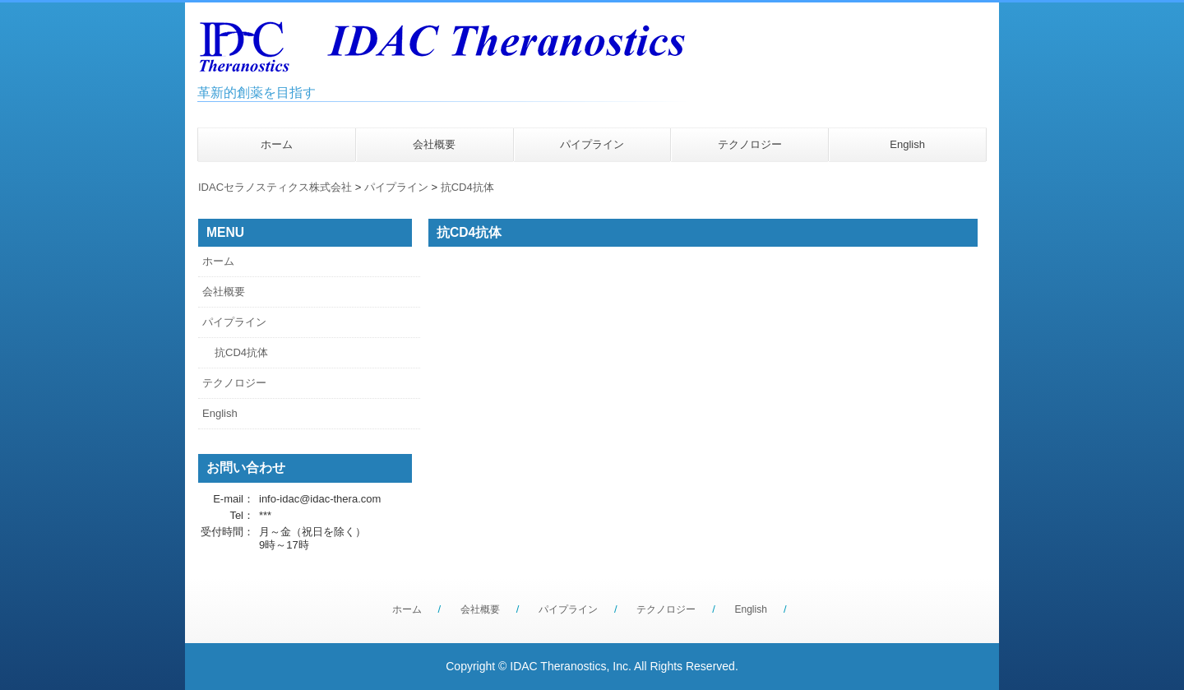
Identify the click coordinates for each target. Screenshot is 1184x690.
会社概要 (434, 144)
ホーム (277, 144)
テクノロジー (750, 144)
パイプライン (592, 144)
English (907, 144)
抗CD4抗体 (467, 187)
